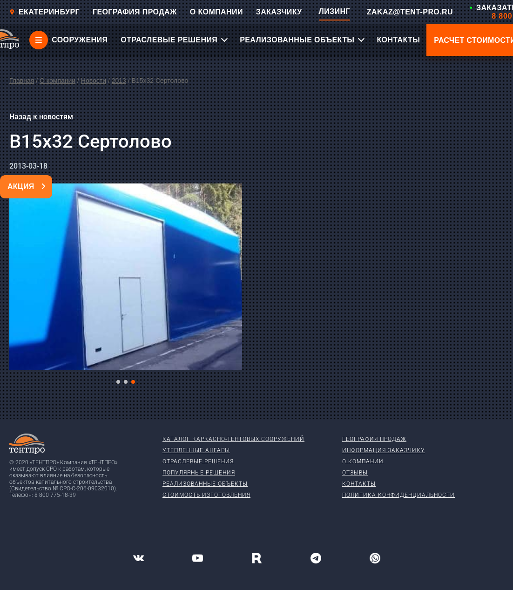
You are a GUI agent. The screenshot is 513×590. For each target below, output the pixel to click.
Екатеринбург (44, 12)
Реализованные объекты (205, 484)
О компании (57, 80)
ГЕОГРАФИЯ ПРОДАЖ (135, 12)
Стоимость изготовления (206, 495)
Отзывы (355, 472)
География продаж (374, 439)
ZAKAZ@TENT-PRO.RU (410, 12)
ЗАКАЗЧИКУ (279, 12)
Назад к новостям (41, 116)
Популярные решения (198, 472)
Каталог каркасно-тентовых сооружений (233, 439)
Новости (93, 80)
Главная (21, 80)
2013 (119, 80)
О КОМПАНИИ (216, 12)
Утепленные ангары (196, 450)
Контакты (359, 484)
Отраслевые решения (198, 461)
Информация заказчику (383, 450)
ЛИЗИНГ (334, 11)
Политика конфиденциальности (398, 495)
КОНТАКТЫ (398, 40)
